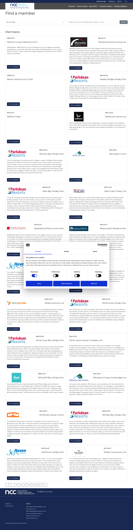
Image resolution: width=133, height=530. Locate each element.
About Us (8, 503)
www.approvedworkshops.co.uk (36, 506)
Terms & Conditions (11, 523)
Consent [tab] (38, 251)
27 (42, 485)
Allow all (94, 283)
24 (29, 485)
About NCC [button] (93, 6)
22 (21, 485)
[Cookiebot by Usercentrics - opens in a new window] (99, 245)
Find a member (82, 6)
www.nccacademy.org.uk (34, 513)
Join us (119, 1)
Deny (39, 283)
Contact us (111, 1)
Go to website (13, 67)
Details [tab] (66, 251)
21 (16, 485)
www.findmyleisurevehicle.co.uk (36, 511)
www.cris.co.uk (30, 509)
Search (123, 22)
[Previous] (7, 485)
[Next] (45, 485)
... (13, 485)
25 (33, 485)
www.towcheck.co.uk (32, 515)
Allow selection (66, 283)
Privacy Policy (22, 523)
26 (38, 485)
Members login (101, 1)
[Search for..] (92, 22)
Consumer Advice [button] (105, 6)
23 (25, 485)
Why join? (71, 6)
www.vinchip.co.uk (31, 518)
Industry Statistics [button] (120, 6)
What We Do (9, 506)
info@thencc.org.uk (45, 492)
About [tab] (95, 251)
